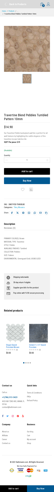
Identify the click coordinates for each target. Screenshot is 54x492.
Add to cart (27, 171)
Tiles (15, 207)
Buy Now (27, 180)
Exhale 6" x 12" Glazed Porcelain (37, 346)
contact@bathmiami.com (11, 407)
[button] (23, 362)
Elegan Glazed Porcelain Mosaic (12, 346)
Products (11, 11)
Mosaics (21, 207)
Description (9, 224)
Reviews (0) (10, 228)
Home (4, 11)
